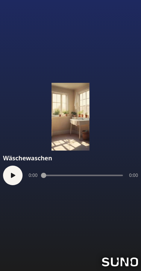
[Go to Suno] (120, 262)
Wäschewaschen (27, 158)
